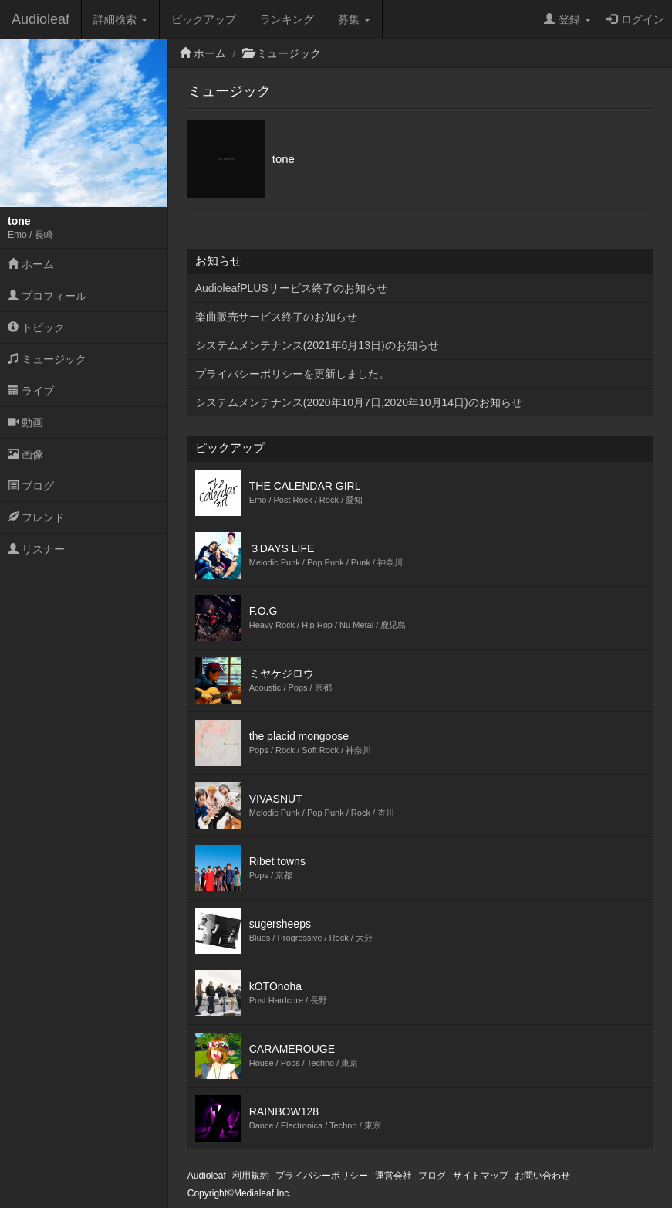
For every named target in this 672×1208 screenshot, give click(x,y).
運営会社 (393, 1175)
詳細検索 (120, 19)
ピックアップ (203, 19)
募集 (354, 19)
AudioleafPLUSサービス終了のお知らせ (291, 288)
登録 (567, 19)
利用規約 (250, 1175)
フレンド (36, 517)
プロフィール (47, 296)
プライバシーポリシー (321, 1175)
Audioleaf (40, 19)
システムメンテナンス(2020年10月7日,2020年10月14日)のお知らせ (358, 402)
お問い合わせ (542, 1175)
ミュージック (47, 359)
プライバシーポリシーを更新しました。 (292, 374)
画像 (25, 454)
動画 (25, 422)
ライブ (31, 391)
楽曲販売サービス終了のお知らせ (276, 316)
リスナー (36, 549)
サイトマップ (480, 1175)
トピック (36, 327)
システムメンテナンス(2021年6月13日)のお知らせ (317, 345)
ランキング (287, 19)
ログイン (635, 19)
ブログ (31, 486)
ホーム (31, 264)
